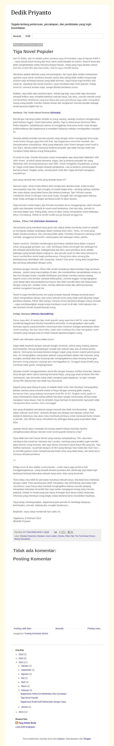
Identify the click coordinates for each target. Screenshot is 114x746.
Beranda (17, 36)
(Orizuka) (56, 112)
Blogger (87, 739)
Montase (40, 536)
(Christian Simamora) (45, 221)
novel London (51, 536)
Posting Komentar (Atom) (36, 633)
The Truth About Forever (85, 536)
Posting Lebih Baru (22, 628)
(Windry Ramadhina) (42, 314)
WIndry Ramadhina (22, 539)
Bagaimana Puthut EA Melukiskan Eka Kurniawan (43, 694)
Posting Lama (93, 628)
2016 (21, 654)
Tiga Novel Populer (29, 698)
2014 (21, 662)
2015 (21, 658)
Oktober (25, 666)
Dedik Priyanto (31, 13)
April (23, 682)
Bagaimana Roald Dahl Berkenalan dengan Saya (43, 702)
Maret (24, 686)
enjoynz (61, 739)
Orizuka (61, 536)
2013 (21, 712)
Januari (24, 707)
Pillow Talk (69, 536)
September (26, 670)
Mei (23, 678)
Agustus (25, 674)
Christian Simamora (28, 536)
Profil (28, 36)
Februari (25, 690)
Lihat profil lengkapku (25, 727)
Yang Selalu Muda (27, 723)
